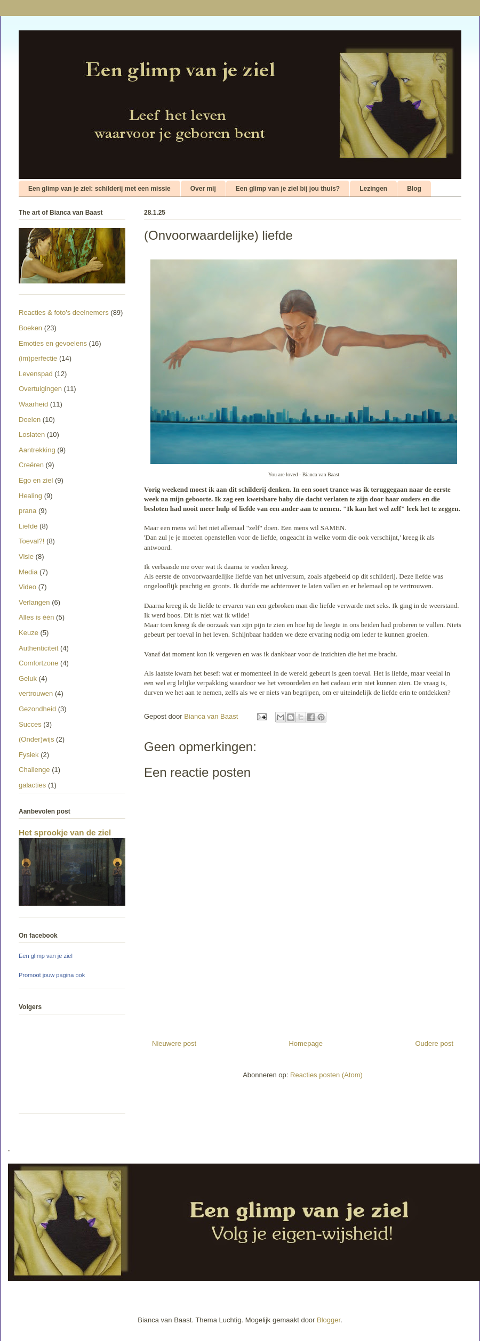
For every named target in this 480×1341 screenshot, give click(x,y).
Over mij (203, 188)
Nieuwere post (174, 1043)
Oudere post (434, 1043)
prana (27, 511)
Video (27, 587)
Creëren (31, 465)
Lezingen (373, 188)
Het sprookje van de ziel (65, 832)
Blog (414, 188)
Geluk (28, 678)
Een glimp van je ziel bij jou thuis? (288, 188)
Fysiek (29, 755)
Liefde (28, 526)
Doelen (30, 420)
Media (28, 572)
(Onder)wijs (36, 739)
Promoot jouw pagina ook (52, 975)
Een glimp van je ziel (46, 956)
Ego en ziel (36, 480)
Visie (26, 556)
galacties (32, 785)
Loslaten (32, 434)
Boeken (30, 328)
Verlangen (34, 602)
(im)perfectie (38, 358)
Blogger (328, 1320)
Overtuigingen (40, 389)
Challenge (34, 770)
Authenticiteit (38, 648)
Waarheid (33, 404)
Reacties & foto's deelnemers (64, 312)
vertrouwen (36, 693)
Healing (30, 496)
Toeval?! (31, 541)
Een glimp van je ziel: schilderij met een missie (99, 188)
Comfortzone (38, 663)
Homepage (306, 1043)
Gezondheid (37, 709)
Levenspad (36, 374)
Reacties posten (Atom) (326, 1075)
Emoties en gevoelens (53, 343)
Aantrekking (37, 450)
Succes (30, 724)
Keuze (28, 633)
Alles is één (36, 617)
